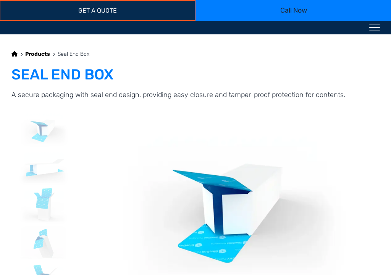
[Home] (14, 54)
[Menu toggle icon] (374, 29)
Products (37, 54)
